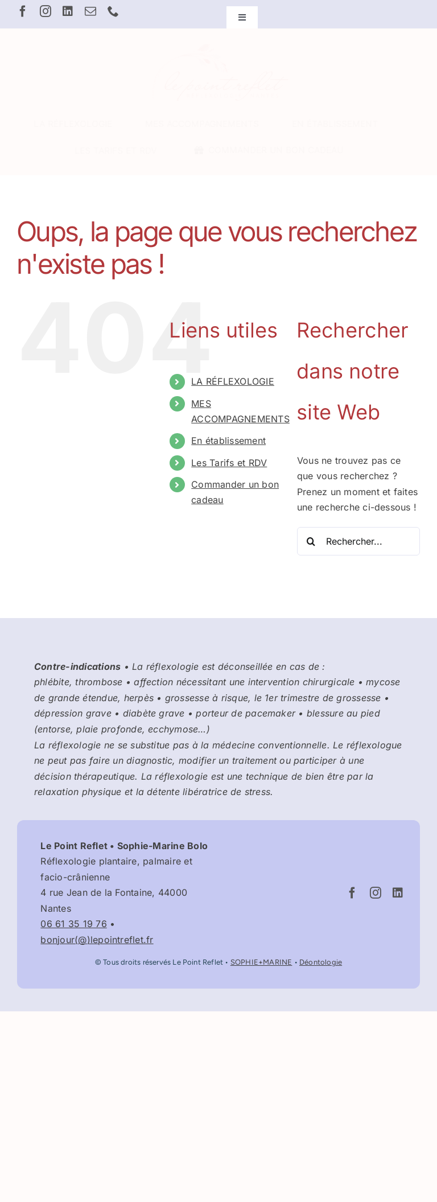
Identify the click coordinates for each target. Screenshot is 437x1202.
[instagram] (45, 11)
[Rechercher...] (358, 541)
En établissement (228, 440)
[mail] (90, 11)
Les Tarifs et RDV (229, 462)
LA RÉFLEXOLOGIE (232, 381)
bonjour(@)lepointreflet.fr (96, 939)
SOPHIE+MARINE (261, 962)
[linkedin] (68, 11)
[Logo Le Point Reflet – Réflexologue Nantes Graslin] (218, 44)
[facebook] (22, 11)
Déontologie (320, 962)
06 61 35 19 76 (73, 923)
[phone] (113, 11)
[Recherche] (311, 541)
